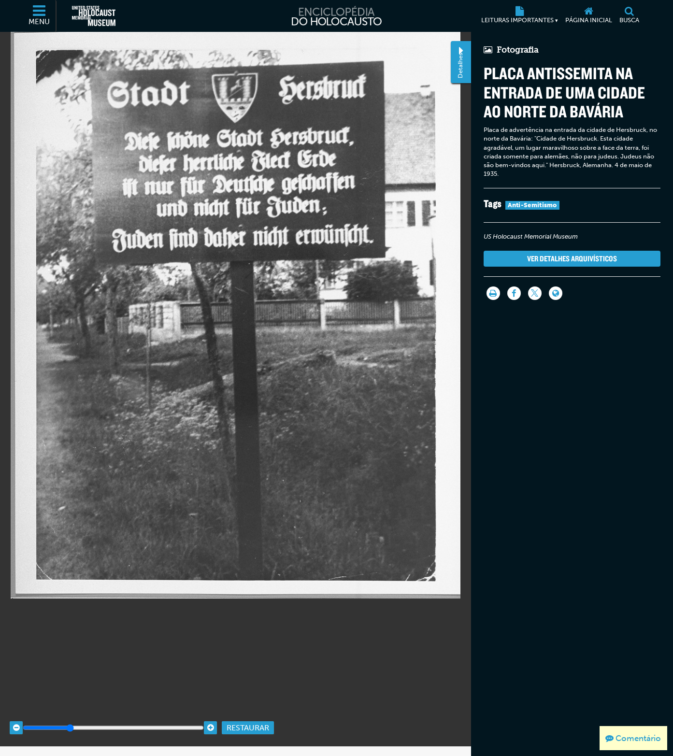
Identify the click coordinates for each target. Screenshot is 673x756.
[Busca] (629, 16)
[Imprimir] (493, 293)
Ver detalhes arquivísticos (572, 258)
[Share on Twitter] (535, 293)
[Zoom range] (113, 718)
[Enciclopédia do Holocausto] (336, 16)
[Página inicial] (589, 16)
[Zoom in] (210, 718)
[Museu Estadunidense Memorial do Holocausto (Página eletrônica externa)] (93, 16)
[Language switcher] (555, 293)
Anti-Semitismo (532, 205)
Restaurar (248, 718)
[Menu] (40, 16)
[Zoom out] (16, 718)
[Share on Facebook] (514, 293)
